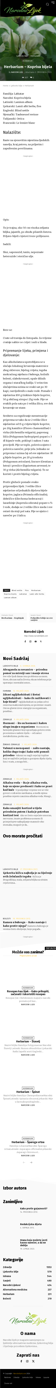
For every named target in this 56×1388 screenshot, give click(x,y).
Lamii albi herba (37, 594)
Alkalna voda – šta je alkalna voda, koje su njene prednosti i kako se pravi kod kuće (27, 786)
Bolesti (7, 919)
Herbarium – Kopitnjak (12, 618)
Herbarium (35, 56)
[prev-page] (24, 1162)
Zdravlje (7, 719)
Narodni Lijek (17, 72)
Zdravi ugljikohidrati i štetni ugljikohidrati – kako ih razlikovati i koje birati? (27, 698)
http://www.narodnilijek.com (36, 636)
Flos (27, 590)
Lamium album (10, 598)
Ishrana (7, 691)
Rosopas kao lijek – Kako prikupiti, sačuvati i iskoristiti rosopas (28, 993)
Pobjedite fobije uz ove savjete (42, 619)
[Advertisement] (28, 186)
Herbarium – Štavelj (28, 1041)
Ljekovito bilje (22, 56)
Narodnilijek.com (19, 1374)
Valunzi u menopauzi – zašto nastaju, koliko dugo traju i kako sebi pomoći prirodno (26, 752)
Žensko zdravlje (11, 744)
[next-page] (31, 1162)
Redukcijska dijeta (31, 1224)
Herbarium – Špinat (28, 1092)
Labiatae (23, 594)
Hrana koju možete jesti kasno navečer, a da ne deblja (33, 1243)
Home (5, 85)
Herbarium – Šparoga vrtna (28, 1142)
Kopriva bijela (10, 594)
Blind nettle (17, 590)
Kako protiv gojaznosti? (33, 1208)
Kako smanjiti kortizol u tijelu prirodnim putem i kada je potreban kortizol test (26, 812)
